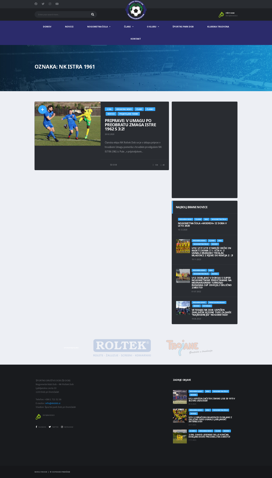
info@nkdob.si (231, 16)
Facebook (41, 427)
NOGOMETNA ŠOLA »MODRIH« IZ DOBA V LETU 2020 (202, 224)
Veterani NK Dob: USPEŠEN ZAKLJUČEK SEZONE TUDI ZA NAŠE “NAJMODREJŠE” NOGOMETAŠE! (211, 312)
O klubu (151, 26)
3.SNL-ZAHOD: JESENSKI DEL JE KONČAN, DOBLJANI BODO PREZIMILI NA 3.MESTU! (209, 435)
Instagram (67, 427)
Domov (47, 26)
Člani (127, 26)
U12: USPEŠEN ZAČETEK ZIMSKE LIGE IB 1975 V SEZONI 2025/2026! (212, 399)
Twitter (53, 427)
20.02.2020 (109, 134)
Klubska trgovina (218, 26)
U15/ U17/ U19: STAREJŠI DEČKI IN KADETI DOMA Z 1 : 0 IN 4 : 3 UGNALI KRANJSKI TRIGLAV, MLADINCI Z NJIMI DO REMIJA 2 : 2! (212, 251)
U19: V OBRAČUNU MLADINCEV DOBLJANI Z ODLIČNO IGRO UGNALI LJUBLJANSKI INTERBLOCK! (210, 419)
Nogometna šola (97, 26)
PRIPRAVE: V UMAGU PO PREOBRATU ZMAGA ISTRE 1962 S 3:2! (130, 125)
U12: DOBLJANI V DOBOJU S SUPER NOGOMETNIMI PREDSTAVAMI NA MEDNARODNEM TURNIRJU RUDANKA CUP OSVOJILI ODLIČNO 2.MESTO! (212, 282)
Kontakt (136, 38)
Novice (69, 26)
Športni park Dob (183, 26)
